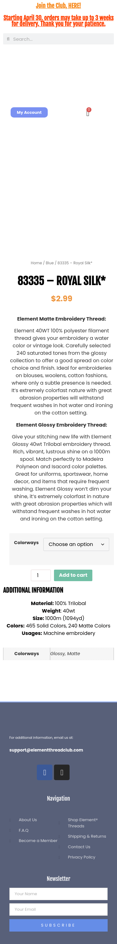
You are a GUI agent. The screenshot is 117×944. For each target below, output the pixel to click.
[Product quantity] (41, 575)
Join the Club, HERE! (58, 6)
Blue (50, 263)
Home (36, 263)
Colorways (26, 542)
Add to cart (73, 575)
